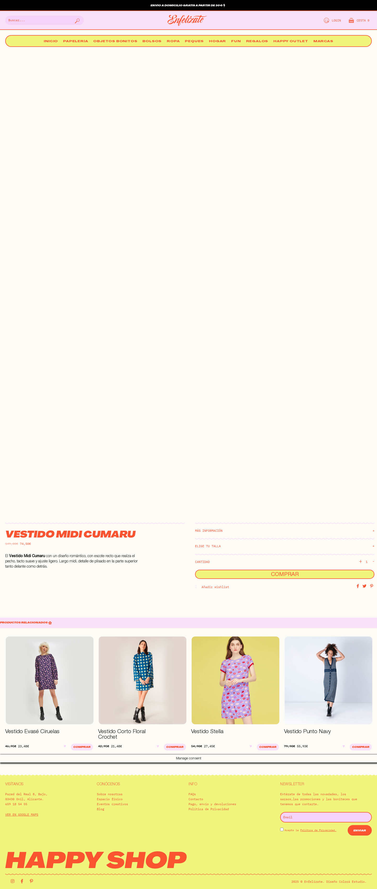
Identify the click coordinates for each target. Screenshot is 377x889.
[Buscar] (77, 20)
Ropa (173, 41)
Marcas (323, 41)
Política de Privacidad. (318, 822)
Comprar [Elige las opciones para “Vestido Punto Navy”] (360, 747)
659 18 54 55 (16, 796)
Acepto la (310, 822)
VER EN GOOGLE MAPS (21, 806)
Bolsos (152, 41)
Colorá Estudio (352, 874)
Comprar (285, 575)
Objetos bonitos (115, 41)
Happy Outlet (290, 41)
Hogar (217, 41)
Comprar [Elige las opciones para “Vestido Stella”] (267, 747)
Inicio (51, 41)
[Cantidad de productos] (368, 562)
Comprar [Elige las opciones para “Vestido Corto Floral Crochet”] (175, 747)
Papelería (75, 41)
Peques (194, 41)
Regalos (257, 41)
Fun (236, 41)
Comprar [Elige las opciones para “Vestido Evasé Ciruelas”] (82, 747)
